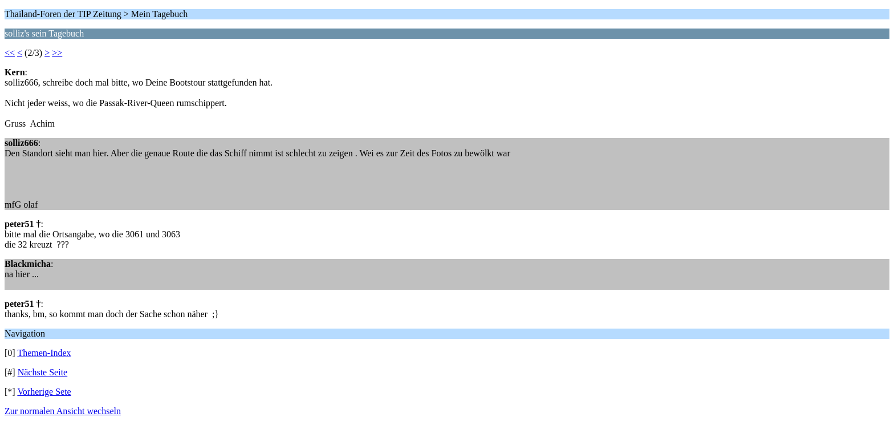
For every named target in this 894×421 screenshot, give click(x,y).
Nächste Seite (43, 372)
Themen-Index (44, 353)
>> (57, 53)
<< (10, 53)
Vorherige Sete (44, 391)
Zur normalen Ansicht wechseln (63, 411)
